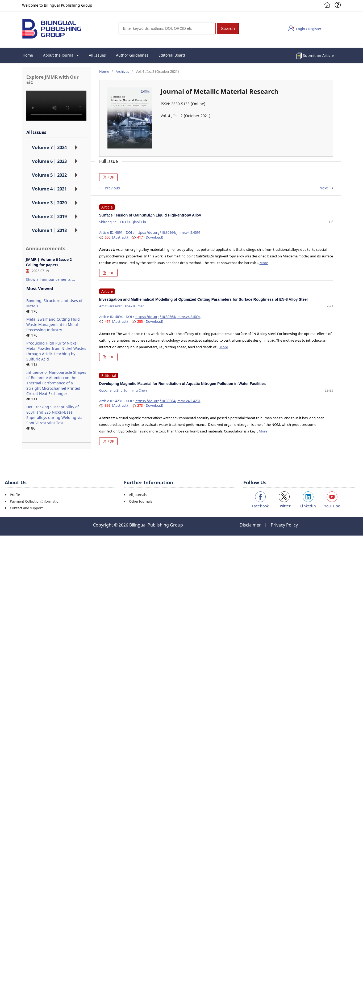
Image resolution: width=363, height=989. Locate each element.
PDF (110, 177)
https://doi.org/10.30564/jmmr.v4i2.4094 (168, 316)
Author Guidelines (132, 55)
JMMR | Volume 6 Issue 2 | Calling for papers (50, 262)
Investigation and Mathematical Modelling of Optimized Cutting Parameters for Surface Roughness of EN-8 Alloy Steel (203, 299)
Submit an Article (318, 55)
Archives (122, 71)
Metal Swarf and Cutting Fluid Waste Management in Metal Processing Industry (53, 324)
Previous (112, 187)
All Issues (97, 55)
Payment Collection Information (35, 501)
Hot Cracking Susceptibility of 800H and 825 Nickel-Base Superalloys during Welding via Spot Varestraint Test (54, 414)
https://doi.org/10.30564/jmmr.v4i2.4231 (168, 400)
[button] (228, 28)
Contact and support (26, 508)
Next (323, 187)
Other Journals (140, 501)
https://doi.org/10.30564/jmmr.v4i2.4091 (168, 232)
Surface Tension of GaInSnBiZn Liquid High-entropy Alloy (150, 215)
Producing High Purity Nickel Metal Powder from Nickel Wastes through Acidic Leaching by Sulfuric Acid (56, 351)
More (264, 262)
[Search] (167, 28)
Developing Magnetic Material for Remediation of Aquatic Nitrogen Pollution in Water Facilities (182, 383)
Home (28, 55)
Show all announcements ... (50, 279)
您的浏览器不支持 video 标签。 (56, 106)
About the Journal (59, 55)
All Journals (138, 494)
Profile (15, 494)
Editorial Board (171, 55)
